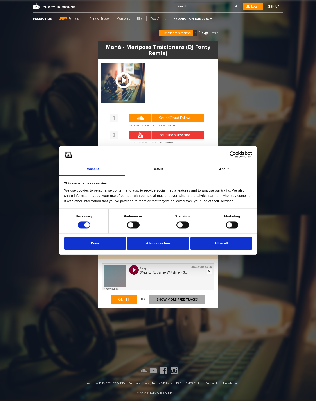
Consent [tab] (92, 169)
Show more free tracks (177, 299)
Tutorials (134, 383)
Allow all (221, 243)
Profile (214, 33)
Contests (123, 18)
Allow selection (158, 243)
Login (253, 6)
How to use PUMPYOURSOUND (104, 383)
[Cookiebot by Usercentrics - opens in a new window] (233, 154)
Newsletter (230, 383)
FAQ (179, 383)
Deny (95, 243)
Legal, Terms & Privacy (158, 383)
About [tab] (224, 169)
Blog (140, 18)
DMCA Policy (193, 383)
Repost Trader (100, 18)
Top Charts (158, 18)
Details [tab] (158, 169)
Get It (123, 299)
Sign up (273, 6)
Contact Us (212, 383)
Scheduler (71, 18)
